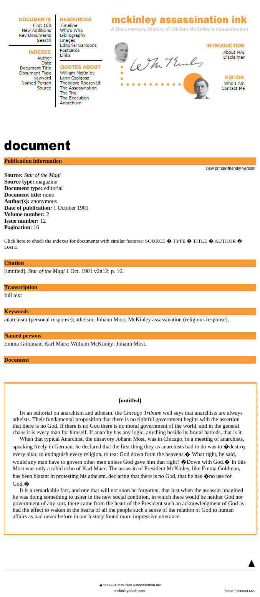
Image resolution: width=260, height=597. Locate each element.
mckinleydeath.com (129, 591)
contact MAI (246, 591)
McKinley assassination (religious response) (177, 319)
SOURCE (155, 241)
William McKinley (92, 344)
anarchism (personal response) (38, 319)
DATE (10, 247)
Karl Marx (56, 344)
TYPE (179, 241)
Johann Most (110, 319)
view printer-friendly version (230, 168)
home (229, 591)
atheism (84, 319)
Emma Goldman (22, 344)
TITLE (200, 241)
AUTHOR (225, 241)
